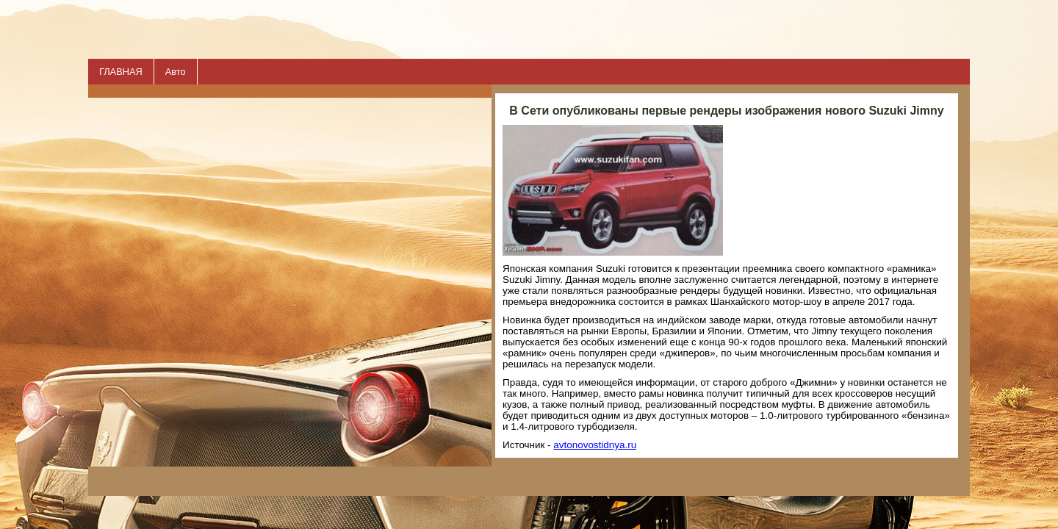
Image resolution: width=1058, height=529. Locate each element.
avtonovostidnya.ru (594, 444)
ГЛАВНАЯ (121, 71)
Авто (175, 71)
